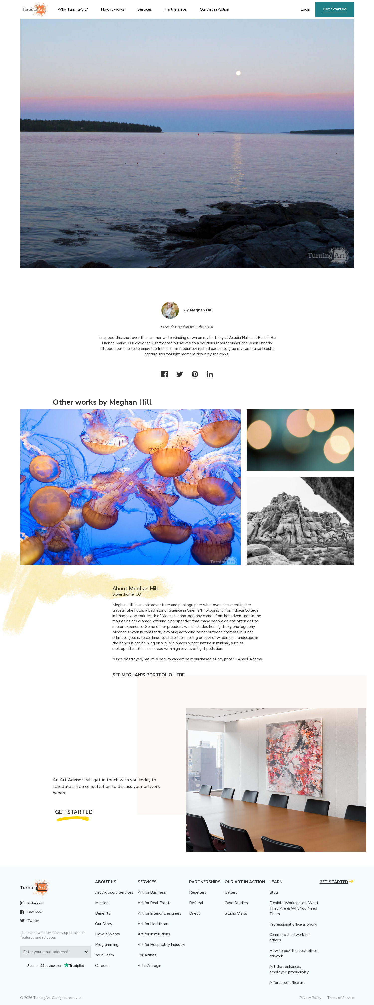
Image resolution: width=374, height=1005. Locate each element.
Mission (101, 903)
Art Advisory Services (114, 892)
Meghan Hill (201, 310)
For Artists (147, 955)
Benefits (102, 913)
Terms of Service (340, 997)
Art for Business (152, 892)
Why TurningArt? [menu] (73, 9)
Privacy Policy (310, 997)
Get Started (335, 9)
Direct (194, 913)
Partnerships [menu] (176, 9)
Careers (102, 965)
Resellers (197, 892)
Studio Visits (236, 913)
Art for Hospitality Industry (161, 944)
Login (305, 9)
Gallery (231, 892)
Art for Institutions (154, 934)
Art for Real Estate (155, 903)
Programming (106, 944)
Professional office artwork (293, 924)
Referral (196, 903)
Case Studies (236, 903)
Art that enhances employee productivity (289, 969)
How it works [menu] (113, 9)
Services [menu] (144, 9)
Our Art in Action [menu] (214, 9)
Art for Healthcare (154, 924)
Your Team (104, 955)
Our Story (103, 924)
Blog (273, 892)
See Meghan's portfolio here (148, 675)
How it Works (107, 934)
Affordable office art (287, 982)
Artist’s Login (149, 965)
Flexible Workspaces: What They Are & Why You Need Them (293, 908)
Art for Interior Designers (159, 913)
